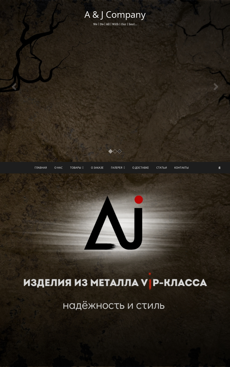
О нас (58, 168)
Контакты (181, 168)
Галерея (116, 168)
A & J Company (115, 14)
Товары (75, 168)
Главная (41, 168)
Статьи (161, 168)
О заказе (97, 168)
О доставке (140, 168)
